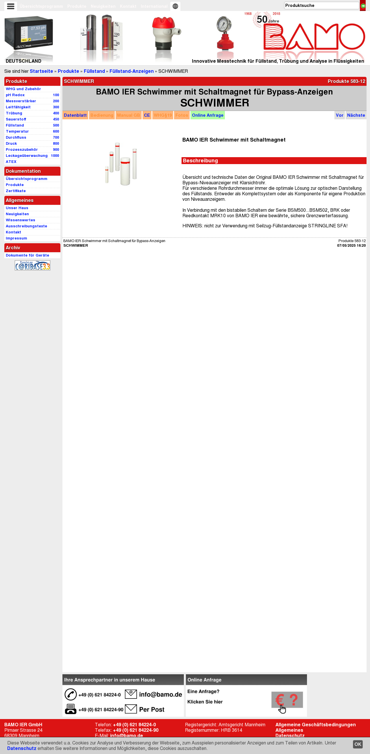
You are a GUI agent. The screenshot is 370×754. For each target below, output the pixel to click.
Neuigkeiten (103, 6)
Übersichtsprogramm (41, 6)
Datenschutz (21, 748)
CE (147, 115)
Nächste (356, 115)
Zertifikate (16, 191)
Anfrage (207, 115)
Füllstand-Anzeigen (132, 71)
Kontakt (128, 6)
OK (357, 744)
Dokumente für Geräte (27, 255)
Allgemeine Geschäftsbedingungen (315, 724)
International (154, 6)
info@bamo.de (126, 735)
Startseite (41, 71)
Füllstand (94, 71)
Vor (339, 115)
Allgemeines (289, 730)
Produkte (76, 6)
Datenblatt (75, 115)
